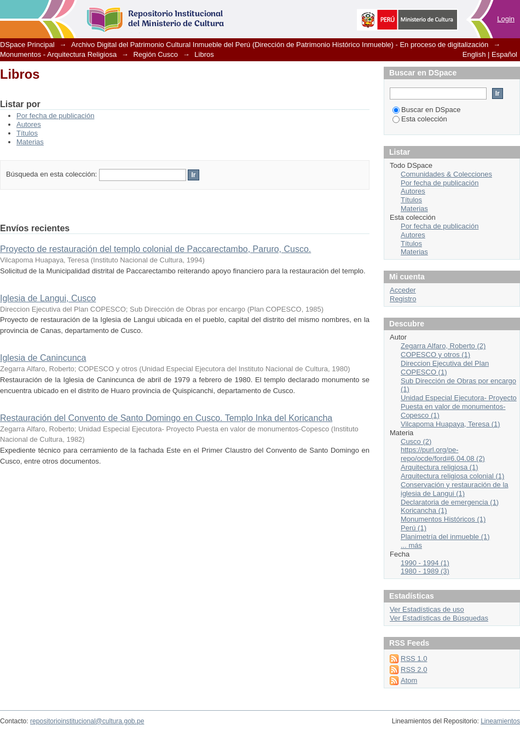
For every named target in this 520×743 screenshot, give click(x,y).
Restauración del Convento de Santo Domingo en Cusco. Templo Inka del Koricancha (166, 418)
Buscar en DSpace (426, 110)
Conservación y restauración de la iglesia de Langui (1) (455, 489)
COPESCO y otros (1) (435, 354)
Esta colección (419, 119)
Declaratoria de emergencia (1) (450, 502)
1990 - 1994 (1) (425, 563)
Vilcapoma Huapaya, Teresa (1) (450, 424)
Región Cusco (155, 54)
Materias (30, 142)
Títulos (27, 133)
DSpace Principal (27, 44)
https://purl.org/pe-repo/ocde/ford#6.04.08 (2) (443, 454)
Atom (409, 680)
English (474, 54)
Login (506, 19)
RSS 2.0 (414, 669)
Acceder (403, 290)
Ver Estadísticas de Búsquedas (439, 618)
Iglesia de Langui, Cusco (48, 298)
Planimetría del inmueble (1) (445, 537)
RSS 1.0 (414, 658)
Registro (403, 299)
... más (411, 545)
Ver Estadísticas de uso (427, 609)
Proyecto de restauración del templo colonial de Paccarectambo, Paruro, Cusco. (155, 249)
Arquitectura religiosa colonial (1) (452, 476)
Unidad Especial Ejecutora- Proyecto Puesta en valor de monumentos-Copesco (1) (459, 406)
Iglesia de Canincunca (43, 357)
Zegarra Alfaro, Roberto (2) (443, 346)
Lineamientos (500, 721)
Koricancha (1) (424, 510)
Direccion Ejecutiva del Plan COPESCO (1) (445, 367)
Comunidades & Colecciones (446, 174)
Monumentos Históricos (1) (443, 519)
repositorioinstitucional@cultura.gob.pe (87, 721)
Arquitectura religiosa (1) (439, 467)
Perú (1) (413, 528)
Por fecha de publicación (55, 116)
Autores (28, 124)
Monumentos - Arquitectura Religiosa (58, 54)
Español (504, 54)
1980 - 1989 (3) (425, 571)
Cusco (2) (416, 441)
